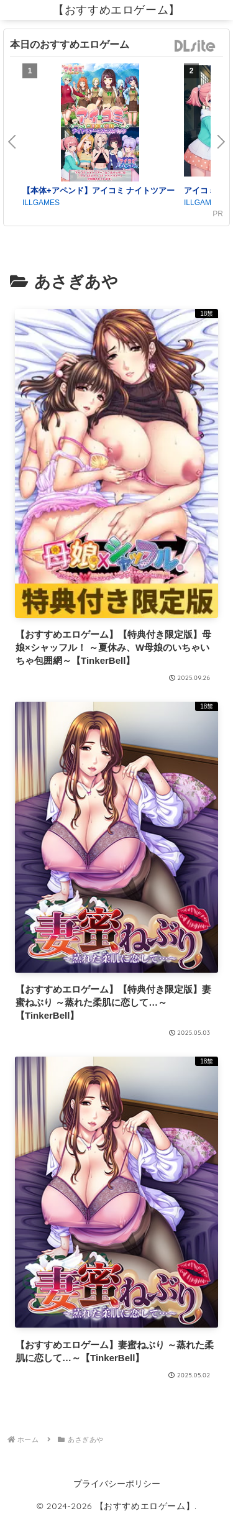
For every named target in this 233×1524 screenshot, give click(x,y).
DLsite (195, 46)
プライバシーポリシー (116, 1484)
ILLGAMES (41, 202)
